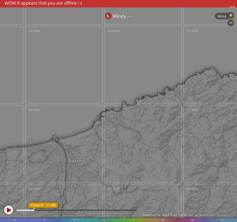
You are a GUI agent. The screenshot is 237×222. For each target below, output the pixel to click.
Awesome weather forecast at (186, 214)
